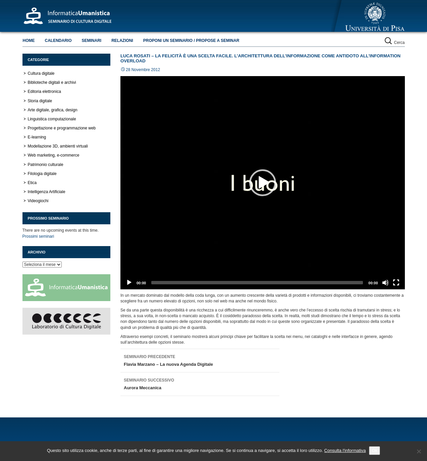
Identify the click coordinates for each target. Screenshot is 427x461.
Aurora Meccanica (200, 383)
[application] (262, 182)
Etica (32, 182)
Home (29, 40)
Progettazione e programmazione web (62, 128)
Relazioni (122, 40)
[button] (262, 182)
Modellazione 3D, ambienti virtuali (58, 146)
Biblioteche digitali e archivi (52, 82)
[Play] (129, 282)
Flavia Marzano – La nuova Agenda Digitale (200, 360)
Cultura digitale (41, 73)
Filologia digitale (42, 173)
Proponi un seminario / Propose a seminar (191, 40)
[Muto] (385, 282)
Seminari (92, 40)
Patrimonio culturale (45, 164)
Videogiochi (38, 200)
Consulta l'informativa (345, 450)
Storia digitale (40, 101)
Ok (374, 450)
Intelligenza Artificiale (46, 191)
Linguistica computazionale (52, 119)
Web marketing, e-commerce (53, 155)
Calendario (58, 40)
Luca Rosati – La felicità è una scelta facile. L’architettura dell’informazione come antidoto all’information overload (260, 58)
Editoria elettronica (44, 91)
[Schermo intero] (396, 282)
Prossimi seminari (38, 236)
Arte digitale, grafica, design (52, 110)
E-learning (37, 137)
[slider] (257, 282)
